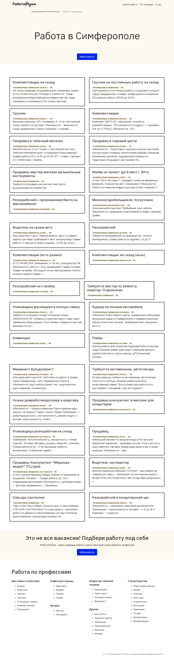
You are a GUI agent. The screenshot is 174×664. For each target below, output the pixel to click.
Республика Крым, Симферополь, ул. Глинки (110, 233)
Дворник (99, 629)
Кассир (60, 610)
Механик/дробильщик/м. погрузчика (122, 200)
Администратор (103, 618)
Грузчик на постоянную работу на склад (125, 82)
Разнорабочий (103, 227)
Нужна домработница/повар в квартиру (46, 400)
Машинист (100, 601)
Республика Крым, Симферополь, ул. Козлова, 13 (111, 409)
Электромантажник (144, 586)
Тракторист (100, 593)
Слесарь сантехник (29, 497)
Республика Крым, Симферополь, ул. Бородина (31, 209)
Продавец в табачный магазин (38, 141)
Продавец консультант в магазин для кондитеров (123, 402)
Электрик (138, 597)
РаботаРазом (114, 654)
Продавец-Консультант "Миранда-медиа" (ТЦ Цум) (42, 464)
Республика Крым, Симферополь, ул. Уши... (30, 146)
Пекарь (60, 593)
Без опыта (100, 614)
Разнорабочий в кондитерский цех (120, 497)
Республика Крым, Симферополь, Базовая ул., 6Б (112, 260)
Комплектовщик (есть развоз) (37, 255)
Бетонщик (138, 605)
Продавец (100, 431)
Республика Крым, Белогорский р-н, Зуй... (109, 205)
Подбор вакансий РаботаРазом (45, 12)
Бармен (60, 589)
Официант (61, 586)
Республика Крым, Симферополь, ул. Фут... (109, 177)
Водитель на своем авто (32, 227)
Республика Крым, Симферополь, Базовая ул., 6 (31, 260)
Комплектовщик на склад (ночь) (118, 255)
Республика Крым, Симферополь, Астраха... (110, 146)
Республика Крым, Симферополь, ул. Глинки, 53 (31, 437)
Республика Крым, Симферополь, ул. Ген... (109, 437)
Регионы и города (129, 654)
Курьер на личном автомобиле (117, 307)
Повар (97, 338)
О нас (158, 4)
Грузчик (19, 113)
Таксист (21, 593)
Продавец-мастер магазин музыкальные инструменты (46, 174)
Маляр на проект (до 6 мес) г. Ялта (120, 172)
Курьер (21, 586)
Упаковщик (23, 609)
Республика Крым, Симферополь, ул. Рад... (29, 343)
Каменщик (21, 338)
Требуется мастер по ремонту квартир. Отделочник (112, 288)
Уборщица (100, 622)
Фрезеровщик (140, 621)
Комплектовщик (105, 113)
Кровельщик (140, 617)
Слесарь (137, 593)
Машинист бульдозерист (33, 369)
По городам (146, 4)
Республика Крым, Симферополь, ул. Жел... (30, 233)
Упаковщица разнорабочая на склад (42, 431)
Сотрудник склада (27, 601)
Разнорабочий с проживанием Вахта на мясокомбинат (45, 202)
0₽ (51, 87)
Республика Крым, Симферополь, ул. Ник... (29, 406)
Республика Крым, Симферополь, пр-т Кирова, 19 (32, 472)
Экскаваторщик (103, 597)
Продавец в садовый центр (114, 141)
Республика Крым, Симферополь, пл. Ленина (30, 291)
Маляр (136, 589)
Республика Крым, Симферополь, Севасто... (30, 87)
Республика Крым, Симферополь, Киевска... (110, 503)
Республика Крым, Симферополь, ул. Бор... (109, 468)
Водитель (22, 589)
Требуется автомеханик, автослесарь (123, 369)
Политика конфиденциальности (149, 654)
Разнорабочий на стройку (34, 286)
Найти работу (130, 4)
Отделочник (140, 601)
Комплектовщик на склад (34, 82)
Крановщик (100, 589)
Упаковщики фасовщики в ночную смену (46, 307)
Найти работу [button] (87, 56)
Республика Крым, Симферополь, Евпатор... (110, 119)
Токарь (137, 613)
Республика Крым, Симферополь (106, 87)
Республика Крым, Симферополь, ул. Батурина (111, 312)
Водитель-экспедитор (110, 462)
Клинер (98, 633)
